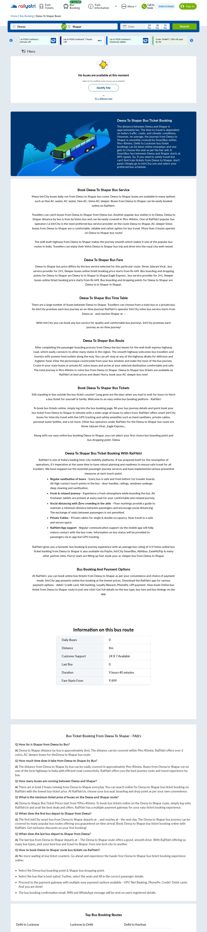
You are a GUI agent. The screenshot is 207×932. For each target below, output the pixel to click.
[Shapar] (91, 26)
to (27, 924)
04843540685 (166, 6)
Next (191, 40)
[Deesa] (36, 26)
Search (184, 26)
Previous (10, 40)
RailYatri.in (79, 791)
